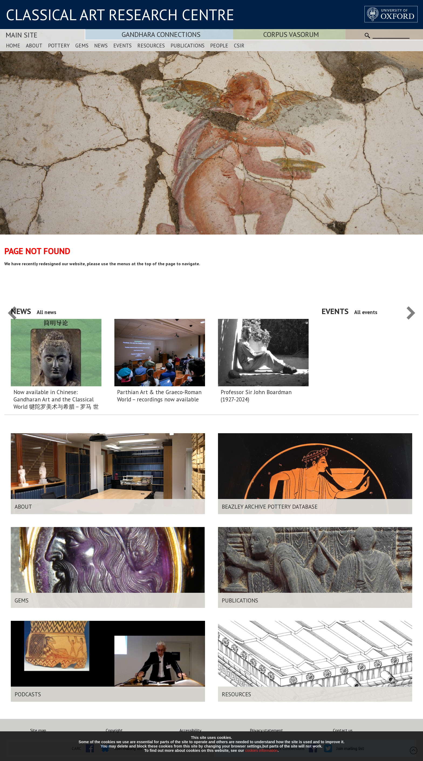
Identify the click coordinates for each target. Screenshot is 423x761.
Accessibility (190, 730)
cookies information (261, 750)
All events (365, 312)
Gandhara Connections (161, 34)
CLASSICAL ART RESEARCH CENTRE (120, 14)
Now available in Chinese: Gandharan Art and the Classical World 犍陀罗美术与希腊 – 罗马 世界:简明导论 (56, 399)
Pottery (59, 45)
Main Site (21, 34)
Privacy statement (266, 730)
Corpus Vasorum (291, 34)
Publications (187, 45)
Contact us (343, 730)
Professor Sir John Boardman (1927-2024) (256, 395)
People (219, 45)
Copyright (114, 730)
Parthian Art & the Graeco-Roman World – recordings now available (159, 395)
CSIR (239, 45)
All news (46, 312)
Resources (151, 45)
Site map (38, 730)
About (34, 45)
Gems (81, 45)
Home (13, 45)
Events (122, 45)
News (101, 45)
